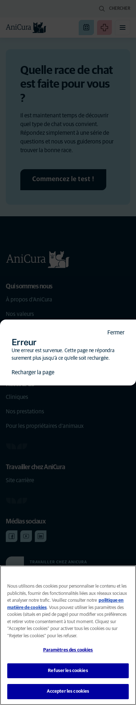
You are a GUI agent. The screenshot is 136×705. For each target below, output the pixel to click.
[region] (68, 635)
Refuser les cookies (68, 670)
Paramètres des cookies (68, 650)
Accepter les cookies (68, 691)
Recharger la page (33, 372)
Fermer (115, 332)
